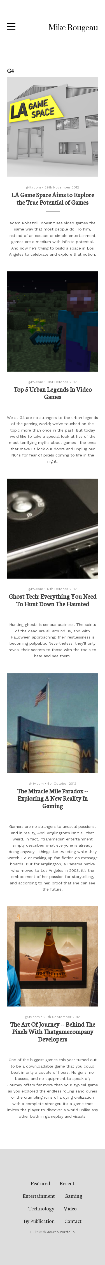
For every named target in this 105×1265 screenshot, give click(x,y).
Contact (72, 1220)
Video (70, 1208)
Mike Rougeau (73, 28)
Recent (67, 1183)
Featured (40, 1183)
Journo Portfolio (61, 1232)
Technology (41, 1208)
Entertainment (39, 1195)
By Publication (39, 1220)
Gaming (73, 1195)
